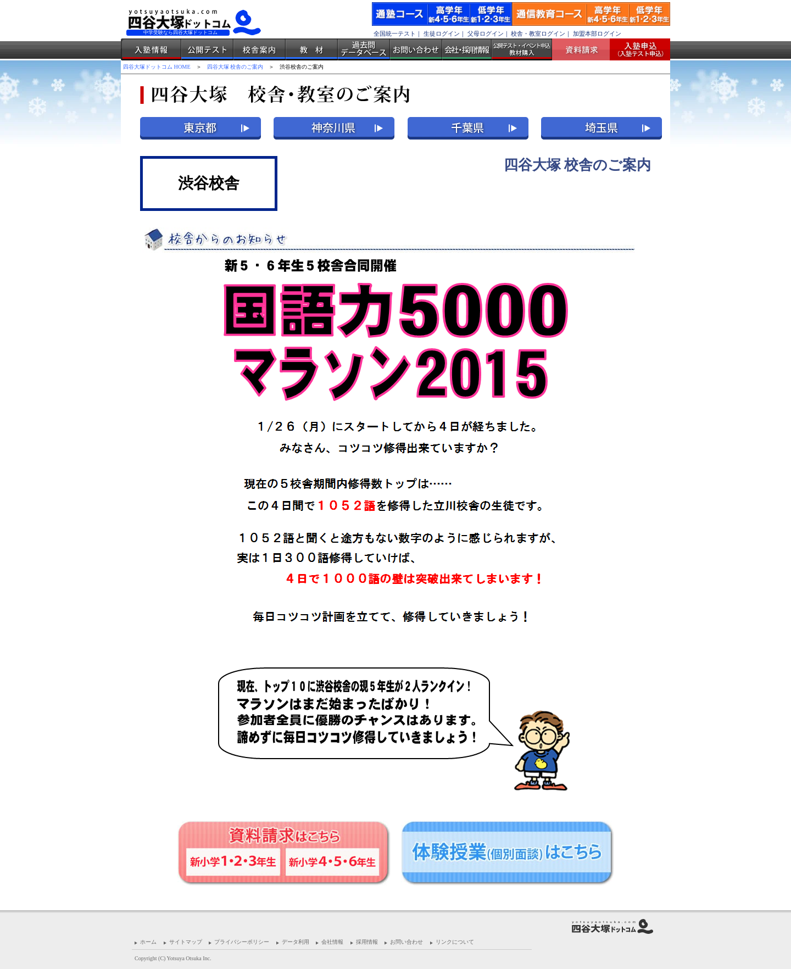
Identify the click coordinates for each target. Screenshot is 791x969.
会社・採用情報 (467, 49)
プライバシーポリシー (241, 942)
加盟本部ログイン (597, 33)
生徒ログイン (442, 33)
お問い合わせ (416, 49)
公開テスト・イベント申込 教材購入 (522, 49)
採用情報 (367, 942)
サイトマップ (185, 942)
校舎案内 (259, 49)
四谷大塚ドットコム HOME (157, 67)
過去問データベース (364, 49)
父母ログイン (485, 33)
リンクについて (455, 942)
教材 (312, 49)
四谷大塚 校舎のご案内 (235, 67)
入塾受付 (636, 49)
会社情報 (332, 942)
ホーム (148, 942)
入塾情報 (151, 49)
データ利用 (295, 942)
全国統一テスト (395, 33)
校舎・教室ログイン (538, 33)
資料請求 (585, 49)
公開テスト (207, 49)
